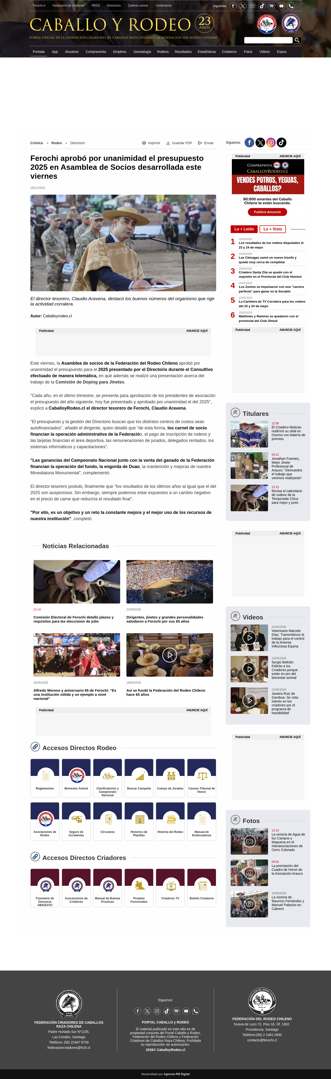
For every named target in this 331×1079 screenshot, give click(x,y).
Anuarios (71, 52)
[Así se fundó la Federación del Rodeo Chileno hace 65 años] (169, 655)
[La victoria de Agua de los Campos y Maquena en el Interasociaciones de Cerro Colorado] (268, 840)
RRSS (96, 5)
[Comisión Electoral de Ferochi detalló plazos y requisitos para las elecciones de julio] (77, 581)
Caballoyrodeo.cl (57, 316)
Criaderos (229, 52)
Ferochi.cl (39, 5)
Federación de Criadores (68, 5)
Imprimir (154, 143)
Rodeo (56, 143)
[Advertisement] (165, 94)
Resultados (183, 52)
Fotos (248, 52)
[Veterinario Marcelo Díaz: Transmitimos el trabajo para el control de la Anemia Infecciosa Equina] (268, 636)
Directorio (77, 143)
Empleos (119, 52)
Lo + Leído (244, 229)
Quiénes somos (138, 5)
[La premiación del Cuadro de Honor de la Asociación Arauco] (268, 867)
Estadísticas (207, 52)
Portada (39, 52)
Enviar (209, 143)
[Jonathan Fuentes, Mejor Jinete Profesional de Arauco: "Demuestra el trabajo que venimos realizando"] (268, 466)
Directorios (114, 5)
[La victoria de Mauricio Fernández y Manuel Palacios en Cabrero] (268, 901)
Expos (281, 52)
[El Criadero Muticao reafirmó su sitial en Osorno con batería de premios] (268, 431)
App (55, 52)
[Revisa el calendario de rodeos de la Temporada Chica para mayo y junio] (268, 494)
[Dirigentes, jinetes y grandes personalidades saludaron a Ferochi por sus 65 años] (169, 581)
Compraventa (96, 52)
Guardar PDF (182, 143)
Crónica (36, 143)
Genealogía (142, 52)
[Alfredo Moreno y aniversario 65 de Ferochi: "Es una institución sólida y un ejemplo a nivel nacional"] (77, 655)
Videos (265, 52)
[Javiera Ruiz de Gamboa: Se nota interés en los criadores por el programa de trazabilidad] (268, 701)
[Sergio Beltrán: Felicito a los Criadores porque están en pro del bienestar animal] (268, 668)
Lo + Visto (272, 229)
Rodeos (163, 52)
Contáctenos (163, 5)
